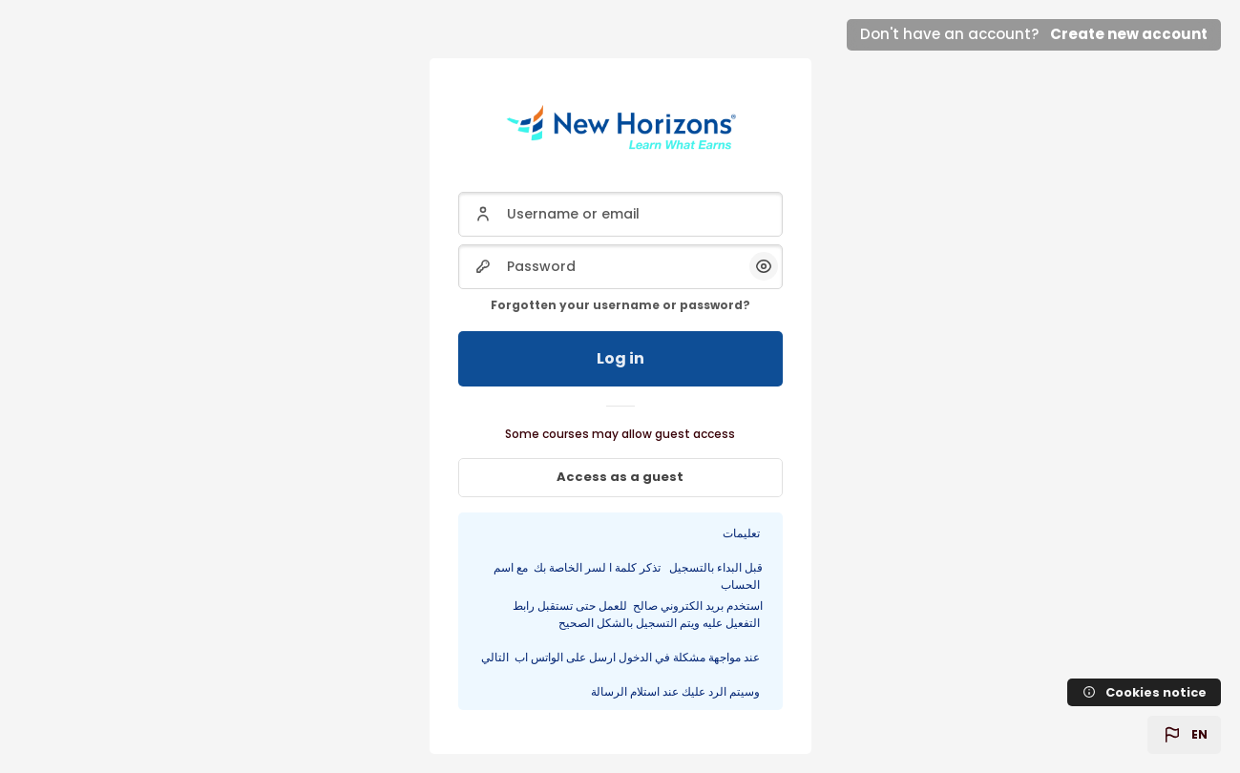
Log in (620, 358)
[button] (1184, 735)
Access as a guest (620, 477)
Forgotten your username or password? (620, 305)
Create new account (1129, 34)
